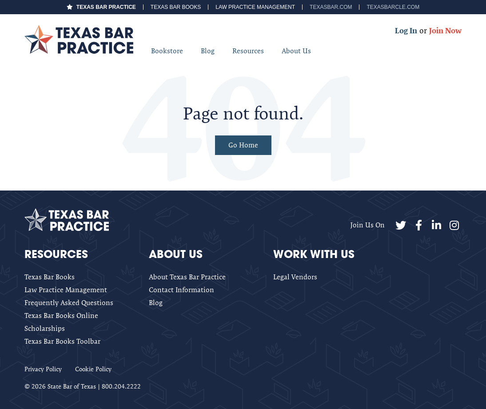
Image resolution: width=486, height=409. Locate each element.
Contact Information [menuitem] (181, 290)
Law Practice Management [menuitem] (255, 7)
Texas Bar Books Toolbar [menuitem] (62, 341)
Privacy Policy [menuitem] (43, 369)
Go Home (243, 145)
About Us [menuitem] (296, 51)
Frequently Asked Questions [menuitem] (68, 302)
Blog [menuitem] (208, 51)
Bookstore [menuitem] (167, 51)
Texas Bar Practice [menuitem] (106, 7)
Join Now (445, 30)
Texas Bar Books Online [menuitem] (61, 315)
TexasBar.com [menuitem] (331, 7)
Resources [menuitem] (248, 51)
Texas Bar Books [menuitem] (176, 7)
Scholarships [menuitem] (44, 328)
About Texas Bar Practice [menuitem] (187, 277)
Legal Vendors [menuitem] (295, 277)
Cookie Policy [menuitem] (93, 369)
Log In (406, 30)
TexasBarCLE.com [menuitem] (392, 7)
